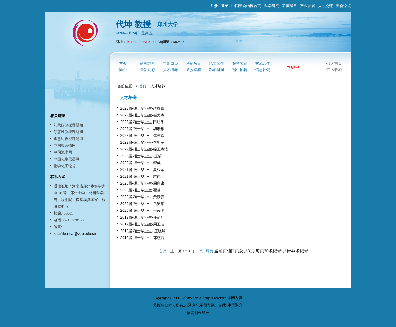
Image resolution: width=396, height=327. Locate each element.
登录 (224, 6)
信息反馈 (262, 70)
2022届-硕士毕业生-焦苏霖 (142, 135)
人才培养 (170, 70)
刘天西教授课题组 (68, 125)
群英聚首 (289, 6)
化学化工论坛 (65, 166)
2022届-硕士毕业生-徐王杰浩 (144, 149)
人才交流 (325, 6)
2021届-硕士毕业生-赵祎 (140, 176)
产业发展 (307, 6)
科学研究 (271, 6)
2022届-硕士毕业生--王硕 (141, 156)
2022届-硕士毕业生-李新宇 (142, 142)
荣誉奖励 (239, 63)
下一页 (197, 251)
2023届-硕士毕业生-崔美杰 (142, 115)
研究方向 (147, 63)
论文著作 (216, 63)
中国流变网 (63, 152)
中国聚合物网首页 (246, 6)
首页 (123, 63)
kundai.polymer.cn (142, 42)
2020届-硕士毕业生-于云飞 (142, 210)
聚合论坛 (343, 6)
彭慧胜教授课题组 (68, 132)
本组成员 (170, 63)
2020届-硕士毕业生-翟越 (140, 190)
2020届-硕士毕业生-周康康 (142, 183)
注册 (214, 6)
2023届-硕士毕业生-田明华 (142, 122)
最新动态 (147, 70)
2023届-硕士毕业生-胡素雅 (142, 129)
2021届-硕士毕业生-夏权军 (142, 170)
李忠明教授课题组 (68, 139)
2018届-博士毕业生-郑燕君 (142, 238)
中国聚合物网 (65, 145)
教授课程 (193, 70)
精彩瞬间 (216, 70)
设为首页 (334, 63)
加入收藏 (334, 70)
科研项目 (193, 63)
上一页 (176, 251)
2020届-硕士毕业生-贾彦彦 (142, 197)
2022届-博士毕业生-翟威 (140, 163)
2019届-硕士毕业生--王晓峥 (143, 231)
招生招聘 (239, 70)
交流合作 (262, 63)
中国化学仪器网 (67, 159)
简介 (123, 70)
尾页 (209, 251)
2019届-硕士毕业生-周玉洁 (142, 224)
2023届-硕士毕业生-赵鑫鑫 (142, 108)
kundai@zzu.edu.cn (79, 234)
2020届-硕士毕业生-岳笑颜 (142, 204)
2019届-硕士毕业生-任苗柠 (142, 217)
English (293, 66)
